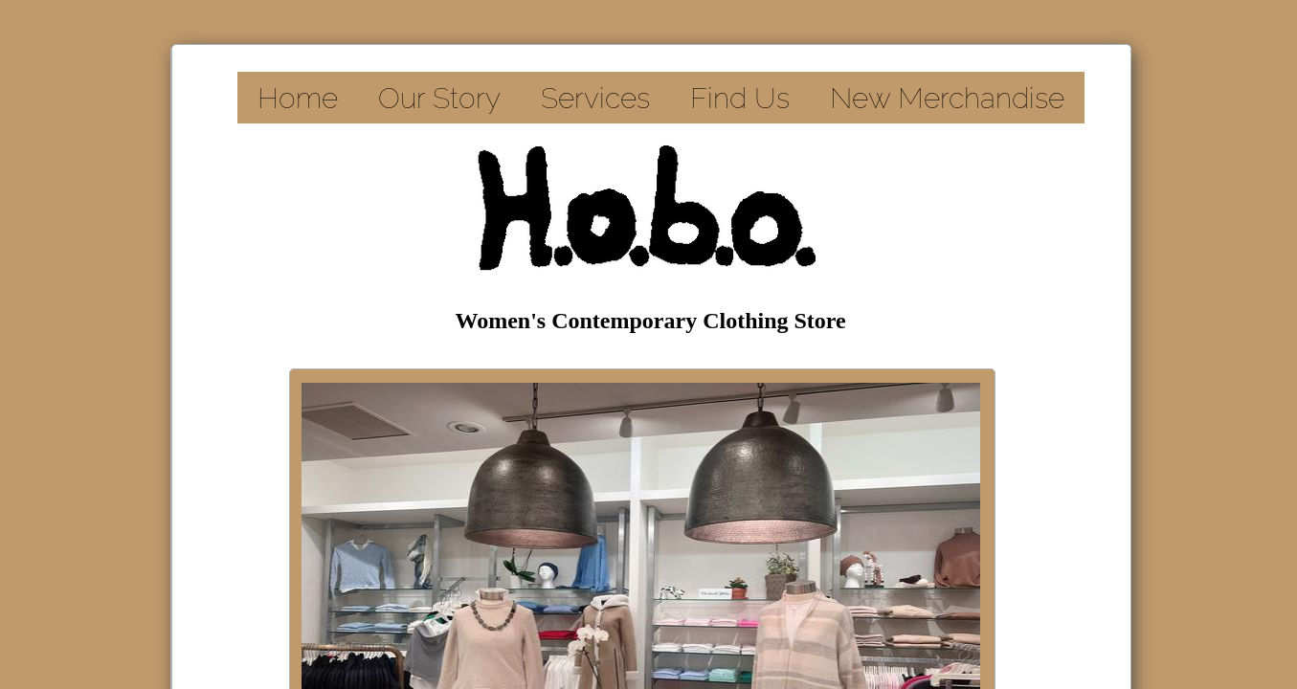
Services (595, 98)
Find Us (740, 98)
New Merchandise (947, 98)
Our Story (439, 98)
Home (297, 98)
